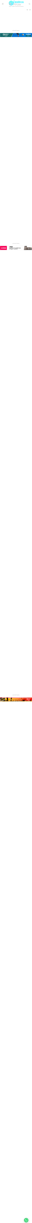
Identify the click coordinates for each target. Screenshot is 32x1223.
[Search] (29, 4)
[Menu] (2, 4)
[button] (30, 10)
